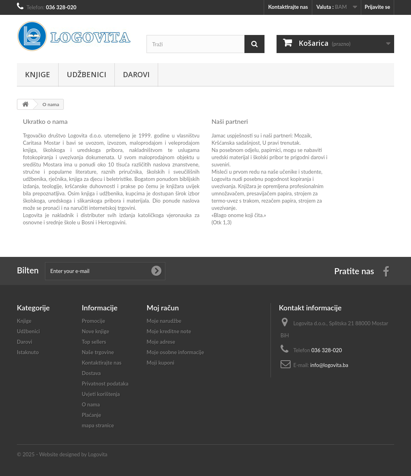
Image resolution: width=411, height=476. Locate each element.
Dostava (91, 373)
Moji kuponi (160, 362)
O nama (91, 404)
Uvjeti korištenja (101, 394)
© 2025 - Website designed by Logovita (62, 454)
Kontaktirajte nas (288, 7)
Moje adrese (160, 342)
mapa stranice (98, 425)
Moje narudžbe (163, 321)
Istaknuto (28, 352)
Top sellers (94, 342)
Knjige (37, 74)
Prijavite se (377, 7)
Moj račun (162, 307)
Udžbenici (86, 74)
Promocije (93, 321)
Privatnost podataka (105, 383)
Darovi (136, 74)
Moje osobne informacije (175, 352)
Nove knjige (95, 331)
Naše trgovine (98, 352)
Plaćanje (91, 415)
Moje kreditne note (168, 331)
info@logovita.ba (329, 365)
